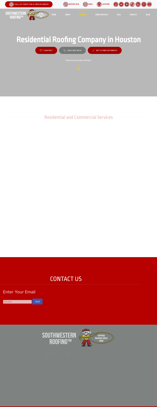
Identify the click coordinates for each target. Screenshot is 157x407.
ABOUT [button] (67, 15)
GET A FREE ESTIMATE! (104, 50)
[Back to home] (27, 15)
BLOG (148, 15)
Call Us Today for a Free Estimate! (29, 4)
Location (103, 4)
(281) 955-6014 (71, 4)
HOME (53, 15)
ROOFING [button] (83, 15)
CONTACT (133, 15)
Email (88, 4)
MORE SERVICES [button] (101, 15)
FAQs (119, 15)
